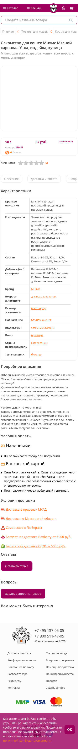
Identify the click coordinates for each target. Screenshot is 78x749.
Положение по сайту (20, 667)
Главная (8, 31)
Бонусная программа (60, 660)
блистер (36, 354)
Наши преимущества (60, 674)
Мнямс (35, 289)
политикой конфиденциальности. (27, 741)
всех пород (38, 308)
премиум (37, 335)
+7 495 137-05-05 (49, 630)
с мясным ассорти (42, 327)
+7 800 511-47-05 (49, 636)
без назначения (41, 320)
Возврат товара (17, 674)
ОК (69, 729)
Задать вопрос (55, 688)
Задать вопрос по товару (23, 594)
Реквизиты (14, 681)
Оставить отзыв (16, 566)
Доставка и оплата (44, 179)
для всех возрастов (43, 296)
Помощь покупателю (60, 667)
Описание (11, 179)
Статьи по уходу (56, 653)
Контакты (13, 688)
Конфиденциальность (21, 660)
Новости (51, 681)
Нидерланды (39, 343)
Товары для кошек (34, 31)
